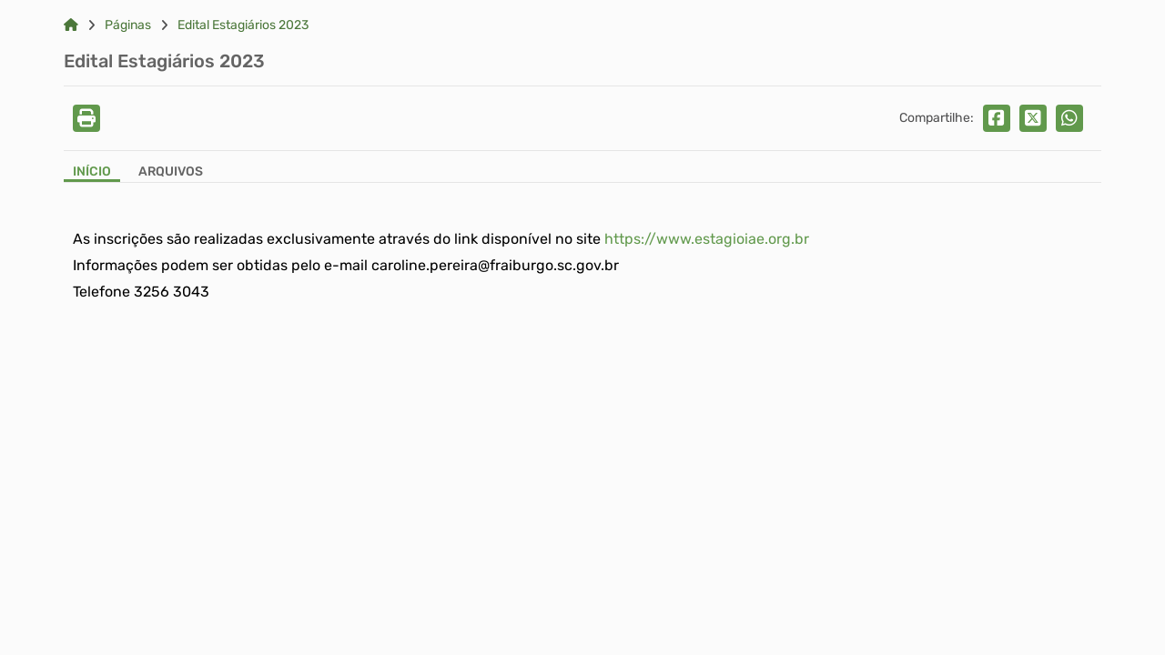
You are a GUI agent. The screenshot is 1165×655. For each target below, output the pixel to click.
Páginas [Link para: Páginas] (128, 25)
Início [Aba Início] (92, 172)
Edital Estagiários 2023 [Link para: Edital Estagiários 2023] (243, 25)
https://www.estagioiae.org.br (706, 238)
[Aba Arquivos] (170, 173)
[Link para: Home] (71, 25)
